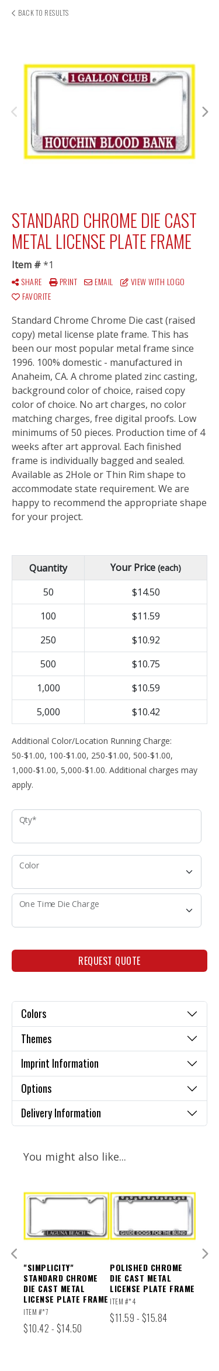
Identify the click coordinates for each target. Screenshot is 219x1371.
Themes (36, 1038)
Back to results (40, 13)
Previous (14, 112)
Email (98, 281)
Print (63, 281)
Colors (33, 1013)
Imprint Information (60, 1063)
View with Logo (152, 281)
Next (204, 112)
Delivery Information (61, 1112)
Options (36, 1088)
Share (27, 281)
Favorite (31, 296)
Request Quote (109, 961)
